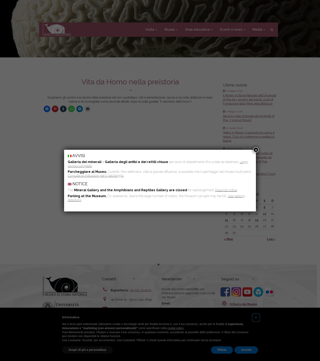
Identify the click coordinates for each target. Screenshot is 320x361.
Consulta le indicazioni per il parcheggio (96, 176)
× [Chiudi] (255, 149)
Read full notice (226, 190)
